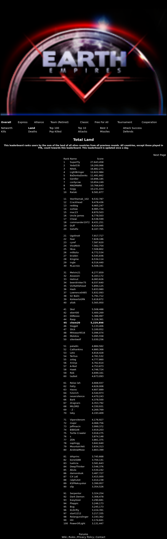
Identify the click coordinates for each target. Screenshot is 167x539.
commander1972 (80, 222)
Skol (72, 309)
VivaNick (75, 245)
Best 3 (104, 128)
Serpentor (75, 493)
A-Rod (73, 366)
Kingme (74, 259)
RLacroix (75, 265)
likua (72, 249)
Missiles (105, 131)
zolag (73, 359)
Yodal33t (75, 165)
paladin (74, 346)
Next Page (159, 155)
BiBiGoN (74, 429)
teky (72, 413)
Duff (72, 225)
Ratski (73, 192)
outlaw (74, 209)
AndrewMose (77, 449)
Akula (73, 470)
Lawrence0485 (78, 292)
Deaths (32, 131)
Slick (72, 329)
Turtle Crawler (78, 433)
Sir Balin (74, 296)
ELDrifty (74, 510)
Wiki (64, 537)
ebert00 (74, 312)
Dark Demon (77, 496)
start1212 (75, 513)
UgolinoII (75, 235)
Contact (100, 537)
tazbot (73, 376)
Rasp (73, 319)
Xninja (73, 363)
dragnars (75, 403)
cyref (73, 242)
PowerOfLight (77, 523)
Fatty (73, 386)
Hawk (73, 369)
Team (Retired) (59, 122)
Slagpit (74, 326)
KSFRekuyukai (78, 483)
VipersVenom (77, 419)
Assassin (75, 276)
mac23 (74, 212)
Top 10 (82, 128)
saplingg (75, 443)
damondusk (76, 473)
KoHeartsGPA (77, 299)
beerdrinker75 (78, 282)
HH (71, 520)
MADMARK (76, 185)
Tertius (73, 356)
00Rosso (74, 316)
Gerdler (74, 178)
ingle (73, 262)
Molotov (74, 336)
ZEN (72, 439)
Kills (3, 131)
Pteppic (74, 503)
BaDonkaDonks (78, 175)
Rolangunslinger (79, 516)
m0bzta (74, 252)
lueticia (74, 463)
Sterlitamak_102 (79, 199)
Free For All (101, 122)
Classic (84, 122)
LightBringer (77, 172)
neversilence (77, 396)
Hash (73, 289)
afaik (73, 302)
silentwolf (75, 339)
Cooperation (149, 122)
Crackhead (76, 202)
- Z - (72, 409)
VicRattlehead (78, 286)
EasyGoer (75, 500)
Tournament (124, 122)
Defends (128, 131)
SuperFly (75, 162)
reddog (74, 205)
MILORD (74, 406)
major (73, 423)
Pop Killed (55, 131)
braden (74, 255)
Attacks (82, 131)
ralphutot (75, 480)
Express (23, 122)
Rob (72, 373)
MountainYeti (77, 446)
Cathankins (76, 349)
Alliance (39, 122)
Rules (72, 537)
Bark (72, 399)
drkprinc (74, 456)
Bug (72, 506)
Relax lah (75, 383)
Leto (72, 352)
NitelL (73, 168)
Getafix (74, 229)
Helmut (74, 279)
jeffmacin (75, 426)
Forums (83, 534)
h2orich (74, 393)
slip (72, 486)
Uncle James (77, 215)
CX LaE (74, 476)
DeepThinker (77, 466)
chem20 (75, 322)
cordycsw (75, 182)
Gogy (73, 189)
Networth (7, 128)
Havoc (73, 389)
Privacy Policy (85, 537)
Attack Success (132, 128)
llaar (72, 239)
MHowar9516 (77, 332)
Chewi (73, 219)
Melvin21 (75, 272)
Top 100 (54, 128)
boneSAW (75, 460)
